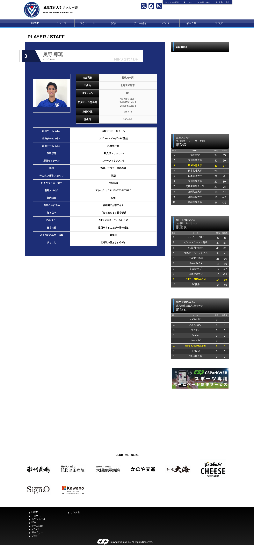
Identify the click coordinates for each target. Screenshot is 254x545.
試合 (113, 23)
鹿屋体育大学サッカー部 (60, 7)
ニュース (61, 23)
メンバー (166, 23)
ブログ (219, 23)
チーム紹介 (140, 23)
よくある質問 (173, 2)
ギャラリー (192, 23)
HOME (35, 23)
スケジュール (87, 23)
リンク (189, 2)
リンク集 (75, 512)
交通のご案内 (224, 2)
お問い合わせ (205, 2)
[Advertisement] (200, 418)
